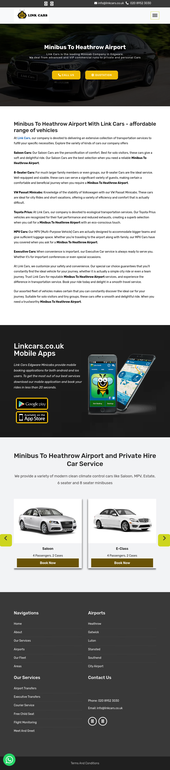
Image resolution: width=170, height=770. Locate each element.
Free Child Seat (24, 714)
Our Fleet (20, 658)
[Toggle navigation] (155, 15)
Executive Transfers (27, 697)
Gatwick (93, 632)
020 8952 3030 (138, 3)
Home (18, 624)
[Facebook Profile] (45, 3)
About (18, 632)
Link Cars (23, 138)
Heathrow (94, 624)
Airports (19, 649)
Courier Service (24, 705)
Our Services (22, 640)
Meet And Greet (24, 731)
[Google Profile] (51, 3)
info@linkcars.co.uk (108, 3)
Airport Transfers (25, 688)
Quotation (101, 75)
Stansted (94, 649)
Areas (17, 666)
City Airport (95, 666)
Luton (92, 640)
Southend (94, 658)
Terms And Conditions (85, 763)
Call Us (66, 75)
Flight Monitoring (25, 722)
